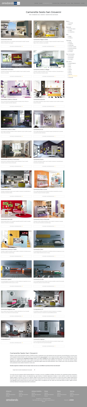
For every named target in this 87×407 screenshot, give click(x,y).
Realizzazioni (77, 3)
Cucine (40, 3)
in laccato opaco (72, 28)
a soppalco (71, 43)
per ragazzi (71, 59)
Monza (70, 72)
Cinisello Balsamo (72, 63)
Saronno (70, 74)
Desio (70, 66)
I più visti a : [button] (69, 61)
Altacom (8, 391)
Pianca (70, 24)
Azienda (36, 3)
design (70, 36)
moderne (70, 37)
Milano (70, 71)
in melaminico (71, 32)
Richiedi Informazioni (16, 46)
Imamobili (71, 23)
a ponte (70, 42)
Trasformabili (63, 3)
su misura (71, 51)
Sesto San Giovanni (73, 75)
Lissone (70, 69)
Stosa (46, 391)
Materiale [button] (68, 27)
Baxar (59, 391)
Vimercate (71, 77)
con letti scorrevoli (72, 48)
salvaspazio (71, 50)
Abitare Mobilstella (37, 391)
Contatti (83, 3)
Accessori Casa (56, 3)
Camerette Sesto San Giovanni (52, 14)
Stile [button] (67, 34)
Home (30, 14)
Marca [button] (67, 21)
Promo (68, 3)
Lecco (70, 68)
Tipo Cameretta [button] (70, 54)
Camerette (42, 14)
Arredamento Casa (47, 3)
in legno (70, 30)
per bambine (71, 55)
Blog (72, 3)
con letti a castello (72, 46)
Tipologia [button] (68, 40)
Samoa (72, 391)
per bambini (71, 57)
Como (70, 64)
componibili (71, 45)
